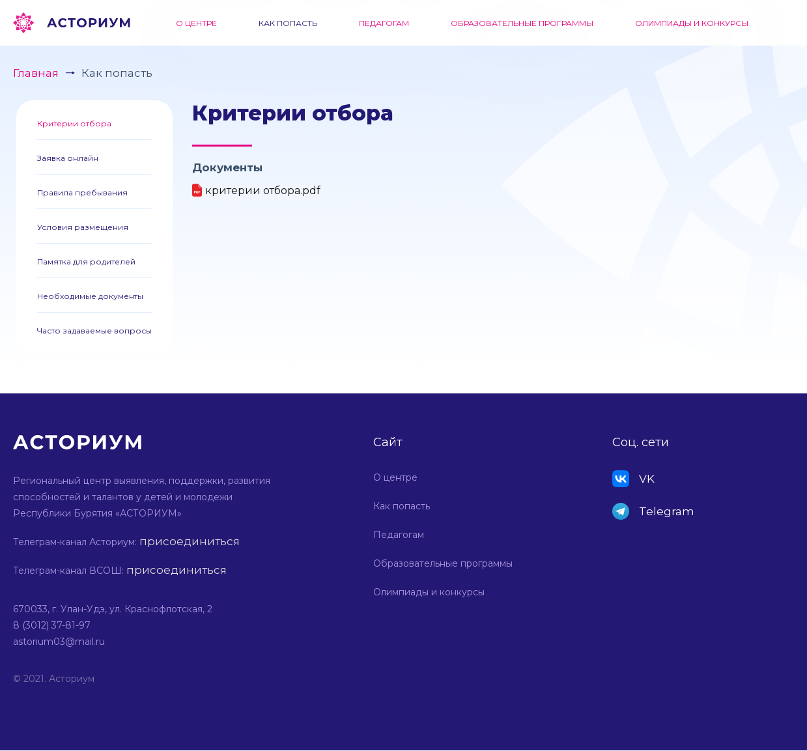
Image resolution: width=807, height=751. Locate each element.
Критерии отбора (74, 123)
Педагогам (384, 23)
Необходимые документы (90, 296)
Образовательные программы (522, 23)
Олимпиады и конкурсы (691, 23)
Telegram (666, 511)
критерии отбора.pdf (262, 190)
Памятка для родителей (86, 261)
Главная (36, 72)
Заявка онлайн (67, 158)
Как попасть (288, 23)
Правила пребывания (82, 192)
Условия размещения (82, 227)
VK (647, 478)
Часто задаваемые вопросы (94, 330)
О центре (196, 23)
